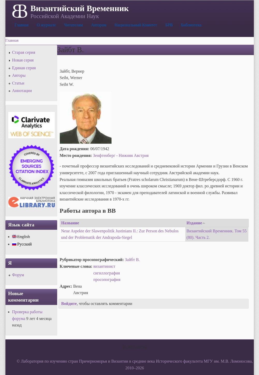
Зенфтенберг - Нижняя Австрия (121, 155)
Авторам (98, 25)
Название (70, 223)
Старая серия (23, 52)
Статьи (18, 83)
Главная (22, 25)
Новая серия (23, 60)
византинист (104, 266)
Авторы (19, 75)
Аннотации (22, 90)
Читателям (73, 25)
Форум (18, 275)
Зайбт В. (132, 259)
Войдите (69, 303)
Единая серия (24, 68)
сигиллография (106, 273)
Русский (22, 244)
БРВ (169, 25)
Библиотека (191, 25)
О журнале (46, 25)
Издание (196, 223)
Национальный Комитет (136, 25)
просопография (107, 279)
